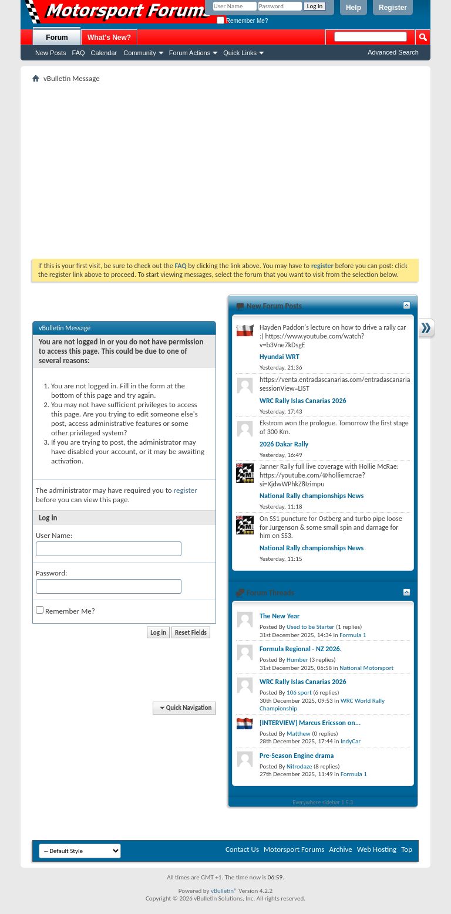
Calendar (104, 52)
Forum (57, 37)
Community (139, 52)
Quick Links (240, 52)
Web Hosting (376, 849)
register (185, 490)
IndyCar (351, 741)
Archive (340, 849)
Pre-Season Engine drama (297, 755)
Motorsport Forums (294, 849)
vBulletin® (224, 891)
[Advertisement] (225, 171)
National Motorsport (366, 668)
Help (353, 8)
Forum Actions (189, 52)
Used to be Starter (310, 627)
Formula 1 (352, 635)
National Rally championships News (312, 496)
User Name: (54, 535)
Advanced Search (393, 52)
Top (406, 849)
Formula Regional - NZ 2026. (301, 649)
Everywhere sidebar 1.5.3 (323, 802)
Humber (297, 660)
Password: (51, 572)
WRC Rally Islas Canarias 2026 (303, 401)
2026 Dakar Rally (284, 444)
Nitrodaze (299, 766)
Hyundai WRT (279, 357)
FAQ (78, 52)
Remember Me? (242, 21)
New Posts (50, 52)
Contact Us (242, 849)
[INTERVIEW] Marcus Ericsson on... (310, 723)
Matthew (299, 733)
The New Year (279, 616)
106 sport (299, 692)
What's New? (109, 37)
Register (393, 8)
